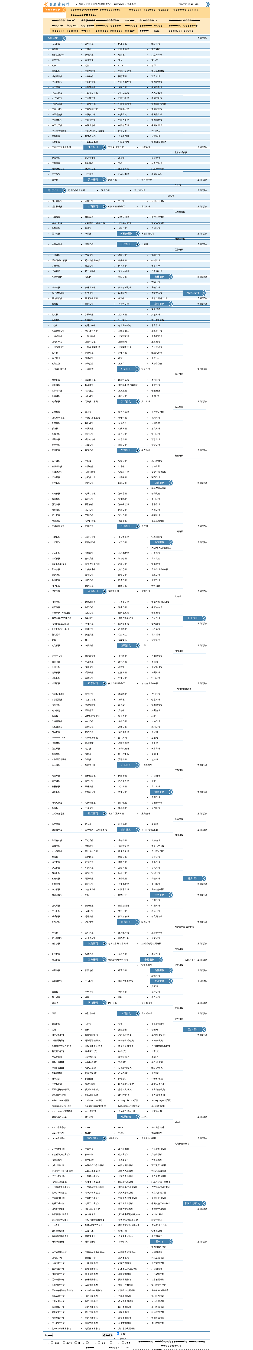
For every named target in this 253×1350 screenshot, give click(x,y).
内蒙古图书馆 (124, 1263)
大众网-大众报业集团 (161, 547)
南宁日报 (89, 781)
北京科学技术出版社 (160, 1182)
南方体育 (56, 710)
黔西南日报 (123, 889)
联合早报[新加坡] (126, 1084)
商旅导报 (56, 754)
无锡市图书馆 (58, 1317)
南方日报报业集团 (116, 683)
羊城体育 (89, 710)
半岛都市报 (123, 553)
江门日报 (89, 732)
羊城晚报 (122, 694)
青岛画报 (56, 575)
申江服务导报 (157, 320)
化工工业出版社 (125, 1203)
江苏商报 (122, 396)
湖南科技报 (90, 656)
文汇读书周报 (91, 331)
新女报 (88, 824)
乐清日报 (56, 450)
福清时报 (155, 515)
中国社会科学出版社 (94, 1165)
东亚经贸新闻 (58, 293)
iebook (177, 1122)
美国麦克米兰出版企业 (128, 1225)
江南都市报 (90, 537)
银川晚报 (56, 970)
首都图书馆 (156, 1252)
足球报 (121, 710)
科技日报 (56, 71)
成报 (87, 997)
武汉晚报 (122, 629)
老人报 (88, 748)
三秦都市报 (156, 932)
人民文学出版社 (148, 1138)
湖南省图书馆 (124, 1274)
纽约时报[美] (58, 1035)
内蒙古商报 (180, 239)
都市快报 (56, 423)
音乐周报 (56, 136)
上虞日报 (89, 445)
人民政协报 (57, 98)
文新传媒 (155, 309)
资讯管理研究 (157, 1024)
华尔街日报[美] (158, 1035)
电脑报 (121, 54)
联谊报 (55, 428)
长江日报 (89, 629)
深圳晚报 (155, 710)
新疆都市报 (57, 981)
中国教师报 (156, 125)
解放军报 (122, 44)
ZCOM (144, 1117)
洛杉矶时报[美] (125, 1035)
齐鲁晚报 (89, 553)
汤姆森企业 (90, 1236)
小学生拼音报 (124, 222)
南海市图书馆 (91, 1323)
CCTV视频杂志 (59, 1138)
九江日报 (122, 542)
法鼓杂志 (122, 1029)
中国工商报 (57, 93)
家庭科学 (155, 266)
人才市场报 (156, 347)
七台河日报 (123, 304)
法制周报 (122, 661)
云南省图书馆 (91, 1285)
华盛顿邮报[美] (92, 1035)
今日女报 (56, 667)
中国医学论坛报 (158, 103)
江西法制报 (156, 537)
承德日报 (89, 201)
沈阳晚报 (155, 255)
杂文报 (171, 195)
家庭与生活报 (157, 846)
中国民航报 (57, 120)
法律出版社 (57, 1160)
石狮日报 (89, 526)
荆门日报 (56, 645)
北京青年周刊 (157, 169)
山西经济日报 (157, 217)
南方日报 (89, 694)
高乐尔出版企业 (92, 1209)
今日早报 (56, 412)
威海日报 (155, 575)
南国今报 (122, 775)
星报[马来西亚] (158, 1084)
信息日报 (56, 537)
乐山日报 (155, 862)
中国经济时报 (91, 109)
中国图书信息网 (158, 142)
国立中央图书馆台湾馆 (62, 1290)
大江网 (144, 526)
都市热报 (122, 824)
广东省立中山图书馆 (127, 1268)
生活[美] (155, 1057)
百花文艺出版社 (158, 1165)
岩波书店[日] (157, 1236)
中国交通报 (90, 120)
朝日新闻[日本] (92, 1095)
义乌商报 (56, 445)
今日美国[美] (58, 1040)
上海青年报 (156, 331)
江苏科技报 (123, 380)
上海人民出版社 (125, 1171)
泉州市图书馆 (58, 1312)
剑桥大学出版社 (125, 1209)
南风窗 (154, 60)
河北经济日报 (157, 201)
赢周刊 (154, 754)
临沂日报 (56, 580)
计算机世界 (90, 136)
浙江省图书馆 (157, 1263)
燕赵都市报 (139, 190)
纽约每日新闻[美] (126, 1040)
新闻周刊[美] (58, 1051)
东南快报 (56, 499)
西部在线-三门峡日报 (62, 618)
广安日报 (89, 867)
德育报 (88, 228)
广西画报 (155, 775)
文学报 (55, 352)
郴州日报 (122, 678)
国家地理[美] (91, 1057)
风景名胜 (122, 423)
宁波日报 (89, 428)
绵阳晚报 (89, 878)
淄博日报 (122, 575)
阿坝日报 (122, 873)
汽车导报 (56, 743)
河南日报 (145, 591)
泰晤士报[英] (58, 1062)
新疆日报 (155, 975)
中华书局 (89, 1149)
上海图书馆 (57, 1258)
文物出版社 (156, 1154)
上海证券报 (57, 336)
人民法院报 (123, 93)
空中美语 (89, 1117)
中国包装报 (90, 103)
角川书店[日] (58, 1241)
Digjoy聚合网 (58, 1133)
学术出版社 (156, 1231)
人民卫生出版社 (92, 1171)
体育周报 (89, 634)
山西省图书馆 (91, 1263)
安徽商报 (122, 461)
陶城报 (88, 759)
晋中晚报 (56, 233)
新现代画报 (123, 748)
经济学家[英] (157, 1068)
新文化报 (89, 293)
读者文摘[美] (124, 1057)
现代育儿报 (90, 765)
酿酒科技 (122, 895)
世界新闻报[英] (125, 1068)
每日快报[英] (58, 1068)
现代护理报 (57, 206)
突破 (120, 997)
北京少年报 (123, 169)
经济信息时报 (157, 889)
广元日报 (89, 862)
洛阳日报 (89, 607)
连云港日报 (90, 380)
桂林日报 (56, 786)
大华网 (154, 732)
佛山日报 (122, 721)
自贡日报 (155, 857)
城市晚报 (56, 287)
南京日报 (179, 374)
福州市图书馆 (157, 1296)
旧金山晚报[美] (158, 1089)
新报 (87, 895)
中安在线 (145, 450)
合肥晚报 (122, 477)
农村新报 (155, 634)
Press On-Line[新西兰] (62, 1111)
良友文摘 (122, 640)
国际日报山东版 (59, 564)
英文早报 (56, 748)
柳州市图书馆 (124, 1323)
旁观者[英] (57, 1073)
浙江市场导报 (58, 417)
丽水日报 (155, 439)
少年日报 (122, 352)
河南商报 (56, 602)
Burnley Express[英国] (161, 1100)
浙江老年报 (123, 412)
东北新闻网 (57, 277)
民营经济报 (90, 705)
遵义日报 (56, 889)
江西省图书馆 (157, 1274)
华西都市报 (57, 840)
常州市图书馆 (91, 1317)
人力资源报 (57, 851)
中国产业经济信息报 (94, 131)
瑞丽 (153, 65)
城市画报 (122, 716)
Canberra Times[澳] (93, 1100)
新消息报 (89, 970)
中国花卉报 (57, 114)
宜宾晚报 (56, 878)
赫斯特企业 (156, 1220)
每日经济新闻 (124, 325)
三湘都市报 (156, 656)
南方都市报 (90, 699)
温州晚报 (56, 439)
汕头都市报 (57, 727)
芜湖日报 (155, 477)
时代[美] (122, 1051)
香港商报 (122, 992)
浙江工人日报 (157, 412)
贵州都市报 (123, 884)
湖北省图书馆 (91, 1274)
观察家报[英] (91, 1068)
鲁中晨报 (89, 558)
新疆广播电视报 (125, 981)
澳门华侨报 (90, 1013)
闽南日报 (122, 510)
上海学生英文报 (92, 347)
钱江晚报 (179, 407)
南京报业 (89, 390)
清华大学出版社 (92, 1192)
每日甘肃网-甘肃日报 (118, 943)
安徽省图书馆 (58, 1268)
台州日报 (122, 428)
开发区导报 (123, 932)
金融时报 (89, 76)
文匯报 (154, 986)
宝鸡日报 (89, 932)
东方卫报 (122, 390)
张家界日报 (156, 667)
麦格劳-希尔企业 (159, 1225)
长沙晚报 (122, 656)
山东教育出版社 (158, 1176)
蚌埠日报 (56, 483)
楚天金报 (155, 623)
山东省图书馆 (58, 1263)
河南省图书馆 (58, 1274)
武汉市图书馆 (58, 1307)
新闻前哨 (56, 634)
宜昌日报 (89, 645)
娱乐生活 (155, 997)
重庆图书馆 (123, 1258)
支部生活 (56, 363)
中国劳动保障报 (59, 131)
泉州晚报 (56, 510)
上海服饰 (89, 369)
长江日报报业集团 (60, 629)
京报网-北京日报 (116, 147)
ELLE (120, 65)
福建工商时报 (157, 521)
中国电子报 (57, 125)
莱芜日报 (89, 575)
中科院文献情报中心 (127, 1252)
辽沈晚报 (56, 255)
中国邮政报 (123, 109)
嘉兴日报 (122, 434)
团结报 (154, 661)
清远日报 (122, 759)
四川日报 (179, 835)
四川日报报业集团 (149, 830)
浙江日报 (145, 401)
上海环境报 (123, 336)
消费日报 (122, 131)
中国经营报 (57, 103)
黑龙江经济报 (91, 298)
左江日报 (122, 786)
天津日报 (112, 179)
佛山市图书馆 (157, 1317)
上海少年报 (57, 342)
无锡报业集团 (91, 401)
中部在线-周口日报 (160, 602)
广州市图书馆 (58, 1301)
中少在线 (122, 114)
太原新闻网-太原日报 (95, 222)
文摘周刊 (89, 461)
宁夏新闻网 (146, 965)
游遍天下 (155, 737)
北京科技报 (90, 169)
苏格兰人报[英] (125, 1089)
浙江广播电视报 (92, 417)
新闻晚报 (89, 320)
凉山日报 (56, 867)
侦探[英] (89, 1078)
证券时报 (155, 76)
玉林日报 (89, 786)
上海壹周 (122, 342)
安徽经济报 (57, 472)
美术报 (88, 412)
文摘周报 (89, 846)
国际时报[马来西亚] (61, 1089)
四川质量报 (123, 851)
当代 (87, 1029)
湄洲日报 (122, 515)
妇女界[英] (123, 1073)
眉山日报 (122, 867)
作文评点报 (156, 293)
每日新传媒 (146, 179)
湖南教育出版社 (59, 1182)
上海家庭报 (156, 336)
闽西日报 (155, 510)
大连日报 (89, 266)
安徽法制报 (57, 466)
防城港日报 (90, 792)
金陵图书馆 (123, 1312)
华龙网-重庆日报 (116, 813)
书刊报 (121, 201)
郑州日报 (122, 607)
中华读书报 (90, 98)
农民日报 (122, 87)
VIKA (121, 1133)
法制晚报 (89, 163)
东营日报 (155, 580)
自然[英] (56, 1078)
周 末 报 (155, 396)
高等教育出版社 (158, 1149)
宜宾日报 (155, 873)
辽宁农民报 (90, 271)
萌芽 (120, 358)
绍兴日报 (155, 428)
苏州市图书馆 (91, 1312)
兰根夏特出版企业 (60, 1214)
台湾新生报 (146, 1013)
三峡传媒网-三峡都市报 (96, 830)
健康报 (55, 179)
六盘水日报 (90, 889)
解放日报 (155, 314)
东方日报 (155, 992)
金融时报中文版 (59, 1117)
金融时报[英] (91, 1062)
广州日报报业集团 (183, 688)
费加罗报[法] (157, 1078)
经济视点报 (123, 613)
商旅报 (55, 808)
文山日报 (56, 911)
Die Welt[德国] (157, 1106)
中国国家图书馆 (158, 1247)
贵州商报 (155, 884)
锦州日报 (155, 260)
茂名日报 (56, 732)
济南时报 (155, 564)
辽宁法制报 (123, 271)
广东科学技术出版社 (160, 1187)
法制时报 (155, 808)
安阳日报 (89, 613)
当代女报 (56, 943)
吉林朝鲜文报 (124, 287)
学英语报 (56, 228)
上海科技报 (90, 342)
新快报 (121, 699)
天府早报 (89, 840)
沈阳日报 (122, 255)
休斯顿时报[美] (59, 1095)
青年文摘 (56, 60)
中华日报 (179, 1019)
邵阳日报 (56, 678)
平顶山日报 (123, 602)
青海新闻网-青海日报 (118, 959)
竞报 (120, 163)
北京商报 (56, 158)
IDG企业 (56, 1225)
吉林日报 (155, 282)
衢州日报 (89, 434)
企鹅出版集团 (58, 1231)
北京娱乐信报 (181, 152)
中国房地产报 (124, 82)
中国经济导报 (124, 71)
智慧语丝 (155, 640)
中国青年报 (123, 49)
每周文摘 (155, 493)
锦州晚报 (122, 260)
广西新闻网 (146, 765)
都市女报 (56, 569)
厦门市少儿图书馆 (126, 1328)
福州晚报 (122, 499)
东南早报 (155, 504)
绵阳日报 (122, 857)
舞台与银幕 (123, 754)
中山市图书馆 (58, 1323)
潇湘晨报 (89, 667)
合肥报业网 (90, 477)
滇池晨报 (56, 905)
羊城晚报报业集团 (149, 683)
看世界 (88, 754)
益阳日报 (122, 672)
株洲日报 (155, 672)
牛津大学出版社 (158, 1209)
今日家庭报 (123, 537)
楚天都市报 (123, 623)
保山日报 (155, 905)
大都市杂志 (156, 363)
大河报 (178, 596)
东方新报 (89, 661)
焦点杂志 (89, 743)
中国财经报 (90, 71)
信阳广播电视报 (125, 618)
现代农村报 (156, 461)
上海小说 (155, 358)
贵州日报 (89, 884)
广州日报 (155, 694)
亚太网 (55, 1003)
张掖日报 (89, 954)
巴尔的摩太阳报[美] (160, 1046)
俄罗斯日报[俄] (92, 1089)
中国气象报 (156, 98)
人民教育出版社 (182, 1143)
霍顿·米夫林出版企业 (128, 1220)
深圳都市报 (156, 705)
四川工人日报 (157, 851)
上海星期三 (123, 331)
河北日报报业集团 (76, 190)
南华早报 (89, 992)
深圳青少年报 (91, 737)
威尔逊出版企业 (125, 1236)
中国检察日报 (91, 93)
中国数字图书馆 (59, 1252)
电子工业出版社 (92, 1203)
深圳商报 (56, 705)
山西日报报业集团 (116, 206)
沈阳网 (88, 277)
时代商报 (122, 266)
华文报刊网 (123, 136)
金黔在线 (56, 884)
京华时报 (155, 158)
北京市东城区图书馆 (61, 1328)
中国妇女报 (90, 114)
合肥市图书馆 (124, 1296)
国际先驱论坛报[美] (94, 1046)
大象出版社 (156, 1160)
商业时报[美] (124, 1095)
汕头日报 (155, 721)
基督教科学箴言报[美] (62, 1046)
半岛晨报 (89, 255)
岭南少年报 (123, 743)
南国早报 (56, 775)
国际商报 (122, 76)
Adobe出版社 (157, 1214)
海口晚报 (122, 802)
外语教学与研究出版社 (62, 1171)
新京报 (121, 158)
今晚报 (178, 185)
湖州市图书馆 (157, 1323)
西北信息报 (90, 938)
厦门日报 (155, 499)
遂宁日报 (56, 862)
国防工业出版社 (158, 1198)
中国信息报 (90, 125)
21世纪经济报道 (92, 716)
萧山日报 (122, 445)
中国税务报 (156, 87)
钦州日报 (56, 792)
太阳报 (88, 1024)
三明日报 (89, 515)
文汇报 (55, 314)
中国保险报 (57, 82)
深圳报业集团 (58, 694)
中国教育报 (123, 125)
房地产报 (155, 287)
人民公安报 (156, 93)
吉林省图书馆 (91, 1279)
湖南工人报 (57, 656)
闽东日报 (89, 510)
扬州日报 (155, 380)
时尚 (87, 65)
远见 (54, 1029)
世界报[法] (57, 1084)
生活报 (121, 298)
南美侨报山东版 (92, 564)
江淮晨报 (56, 477)
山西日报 (145, 206)
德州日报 (89, 586)
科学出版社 (90, 1160)
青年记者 (155, 586)
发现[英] (155, 1073)
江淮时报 (89, 466)
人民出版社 (113, 1138)
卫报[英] (122, 1062)
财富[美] (155, 1051)
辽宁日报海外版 (92, 260)
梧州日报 (122, 792)
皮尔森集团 (90, 1214)
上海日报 (122, 314)
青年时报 (122, 417)
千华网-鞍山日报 (59, 260)
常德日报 (89, 678)
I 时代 (54, 325)
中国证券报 (90, 87)
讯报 (54, 1013)
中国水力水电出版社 (127, 1198)
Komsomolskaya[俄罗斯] (129, 1106)
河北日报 (105, 190)
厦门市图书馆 (157, 1307)
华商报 (55, 932)
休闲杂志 (155, 423)
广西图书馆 (156, 1268)
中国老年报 (156, 114)
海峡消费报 (90, 521)
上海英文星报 (124, 347)
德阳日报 (122, 862)
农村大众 (155, 558)
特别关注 (122, 634)
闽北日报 (56, 515)
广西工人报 (123, 781)
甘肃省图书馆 (157, 1279)
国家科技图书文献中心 (95, 1252)
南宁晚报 (56, 781)
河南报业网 (113, 591)
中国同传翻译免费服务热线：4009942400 (105, 4)
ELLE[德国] (90, 1111)
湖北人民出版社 (158, 1171)
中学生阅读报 (157, 222)
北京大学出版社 (59, 1192)
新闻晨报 (56, 320)
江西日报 (179, 531)
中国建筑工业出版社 (160, 1203)
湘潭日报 (56, 683)
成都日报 (122, 840)
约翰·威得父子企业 (93, 1225)
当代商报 (56, 661)
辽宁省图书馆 (58, 1279)
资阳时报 (155, 878)
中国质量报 (156, 109)
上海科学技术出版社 (61, 1187)
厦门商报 (89, 504)
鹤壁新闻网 (90, 602)
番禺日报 (89, 727)
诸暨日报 (155, 445)
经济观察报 (57, 76)
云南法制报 (123, 905)
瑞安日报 (89, 450)
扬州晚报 (56, 385)
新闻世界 (155, 466)
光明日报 (89, 44)
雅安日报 (89, 873)
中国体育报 (156, 120)
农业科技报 (57, 938)
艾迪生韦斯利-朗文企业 (129, 1214)
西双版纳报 (123, 916)
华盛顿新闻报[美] (126, 1046)
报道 (120, 1024)
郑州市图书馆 (91, 1307)
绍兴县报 (56, 434)
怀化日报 (155, 678)
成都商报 (56, 846)
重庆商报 (56, 824)
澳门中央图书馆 (158, 1285)
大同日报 (122, 228)
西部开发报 (57, 895)
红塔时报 (56, 922)
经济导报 (155, 553)
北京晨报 (145, 147)
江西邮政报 (90, 542)
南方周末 (155, 49)
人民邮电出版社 (59, 1149)
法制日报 (56, 142)
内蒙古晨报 (57, 244)
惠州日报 (122, 727)
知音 (120, 60)
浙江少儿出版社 (125, 1182)
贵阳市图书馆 (58, 1296)
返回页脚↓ (202, 38)
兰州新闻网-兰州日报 (151, 943)
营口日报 (122, 277)
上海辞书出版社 (92, 1176)
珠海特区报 (57, 721)
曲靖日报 (155, 911)
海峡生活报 (123, 504)
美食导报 (155, 748)
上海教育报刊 (58, 347)
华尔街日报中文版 (126, 1111)
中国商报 (56, 87)
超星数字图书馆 (92, 1328)
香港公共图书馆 (125, 1285)
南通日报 (56, 401)
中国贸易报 (156, 82)
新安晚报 (56, 461)
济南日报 (122, 564)
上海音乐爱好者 (59, 369)
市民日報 (179, 1008)
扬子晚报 (145, 369)
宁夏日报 (179, 965)
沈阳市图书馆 (91, 1301)
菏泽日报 (56, 586)
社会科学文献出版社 (61, 1154)
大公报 (55, 992)
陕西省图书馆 (124, 1279)
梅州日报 (155, 727)
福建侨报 (122, 521)
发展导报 (89, 217)
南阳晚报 (56, 607)
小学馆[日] (123, 1241)
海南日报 (155, 797)
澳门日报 (112, 1003)
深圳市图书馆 (124, 1307)
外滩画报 (89, 358)
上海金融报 (90, 336)
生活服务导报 (58, 813)
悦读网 (88, 1133)
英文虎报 (56, 997)
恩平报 (154, 743)
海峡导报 (122, 493)
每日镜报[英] (157, 1062)
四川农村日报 (91, 851)
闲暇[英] (122, 1078)
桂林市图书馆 (157, 1312)
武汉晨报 (155, 629)
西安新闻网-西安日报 (184, 927)
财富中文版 (156, 1111)
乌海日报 (89, 244)
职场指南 (89, 363)
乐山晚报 (122, 878)
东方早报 (155, 325)
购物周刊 (89, 618)
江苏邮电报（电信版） (128, 385)
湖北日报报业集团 (60, 623)
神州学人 (155, 131)
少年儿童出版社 (59, 1165)
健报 (153, 781)
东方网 (121, 363)
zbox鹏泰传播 (157, 1127)
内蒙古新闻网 (147, 233)
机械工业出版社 (59, 1203)
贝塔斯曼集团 (59, 1209)
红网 (143, 645)
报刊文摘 (122, 320)
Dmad (120, 1127)
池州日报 (89, 483)
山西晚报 (56, 217)
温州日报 (155, 434)
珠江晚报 (56, 765)
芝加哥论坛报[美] (93, 1040)
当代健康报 (90, 569)
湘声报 (121, 667)
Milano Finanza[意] (60, 1100)
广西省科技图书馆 (126, 1290)
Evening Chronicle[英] (128, 1100)
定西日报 (56, 959)
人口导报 (122, 569)
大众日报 (56, 553)
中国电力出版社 (92, 1198)
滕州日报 (122, 586)
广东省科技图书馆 (93, 1290)
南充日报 (155, 867)
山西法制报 (123, 217)
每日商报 (89, 423)
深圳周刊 (122, 737)
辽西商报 (56, 266)
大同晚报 (155, 228)
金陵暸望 (155, 390)
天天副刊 (56, 174)
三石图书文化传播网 (61, 147)
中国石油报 (57, 109)
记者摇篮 (56, 271)
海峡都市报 (90, 493)
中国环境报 (123, 98)
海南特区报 (90, 802)
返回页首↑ (202, 147)
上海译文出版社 (125, 1176)
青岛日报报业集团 (159, 569)
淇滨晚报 (155, 613)
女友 (54, 65)
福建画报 (56, 521)
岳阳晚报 (89, 672)
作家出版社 (90, 1154)
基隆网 (154, 1029)
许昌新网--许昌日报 (61, 613)
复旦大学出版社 (158, 1192)
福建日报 (56, 493)
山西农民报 (57, 222)
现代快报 (89, 385)
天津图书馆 (90, 1258)
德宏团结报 (156, 916)
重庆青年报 (57, 830)
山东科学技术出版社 (94, 1187)
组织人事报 (156, 352)
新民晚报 (89, 314)
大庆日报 (89, 304)
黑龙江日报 (57, 298)
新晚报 (55, 304)
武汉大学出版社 (125, 1192)
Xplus (87, 1127)
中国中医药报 (124, 103)
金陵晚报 (56, 396)
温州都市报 (90, 439)
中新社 (88, 49)
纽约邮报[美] (157, 1040)
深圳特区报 (57, 699)
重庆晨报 (179, 819)
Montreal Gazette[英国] (62, 1106)
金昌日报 (122, 954)
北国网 (144, 244)
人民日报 (56, 44)
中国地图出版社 (125, 1165)
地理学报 (155, 136)
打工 (87, 640)
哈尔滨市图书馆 (125, 1301)
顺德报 (154, 759)
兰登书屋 (89, 1231)
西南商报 (89, 857)
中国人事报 (123, 120)
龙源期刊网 (156, 1133)
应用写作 (122, 293)
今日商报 (89, 396)
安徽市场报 (90, 472)
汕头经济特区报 (59, 759)
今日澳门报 (146, 1003)
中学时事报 (123, 174)
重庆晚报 (145, 813)
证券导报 (122, 808)
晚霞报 (55, 857)
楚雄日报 (89, 916)
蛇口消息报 (123, 732)
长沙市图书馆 (157, 1301)
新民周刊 (56, 358)
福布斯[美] (57, 1057)
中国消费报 (90, 82)
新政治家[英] (91, 1073)
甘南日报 (56, 954)
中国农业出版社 (59, 1198)
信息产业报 (156, 163)
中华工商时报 (157, 71)
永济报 (88, 233)
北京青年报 (156, 54)
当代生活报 (90, 775)
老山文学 (89, 922)
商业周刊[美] (91, 1051)
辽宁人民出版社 (59, 1176)
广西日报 (179, 770)
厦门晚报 (56, 504)
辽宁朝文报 (156, 271)
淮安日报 (155, 385)
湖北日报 (89, 623)
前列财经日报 (58, 169)
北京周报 (89, 174)
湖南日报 (179, 651)
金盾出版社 (123, 1160)
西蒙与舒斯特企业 (60, 1236)
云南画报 (89, 905)
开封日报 (155, 618)
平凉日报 (155, 954)
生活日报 (56, 558)
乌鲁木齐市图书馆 (159, 1290)
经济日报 (155, 44)
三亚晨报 (89, 808)
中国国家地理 (91, 142)
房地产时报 (90, 325)
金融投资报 (123, 846)
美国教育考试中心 (60, 1220)
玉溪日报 (89, 911)
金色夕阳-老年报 (159, 298)
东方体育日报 (58, 331)
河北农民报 (57, 201)
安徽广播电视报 (158, 472)
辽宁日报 (179, 249)
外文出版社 (123, 1154)
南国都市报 (156, 802)
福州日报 (89, 499)
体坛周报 (89, 54)
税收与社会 (123, 938)
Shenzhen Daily (58, 737)
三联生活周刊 (58, 54)
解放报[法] (90, 1084)
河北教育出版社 (92, 1182)
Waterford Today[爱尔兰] (96, 1106)
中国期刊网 (123, 142)
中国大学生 (156, 174)
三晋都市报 (180, 212)
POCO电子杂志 (59, 1127)
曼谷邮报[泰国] (158, 1095)
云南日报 (155, 900)
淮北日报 (122, 483)
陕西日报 (145, 922)
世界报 (121, 466)
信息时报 (155, 699)
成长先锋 (56, 591)
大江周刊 (56, 542)
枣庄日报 (122, 580)
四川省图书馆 (58, 1285)
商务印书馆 (123, 1149)
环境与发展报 (58, 526)
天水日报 (179, 949)
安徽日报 (179, 455)
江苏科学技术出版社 (127, 1187)
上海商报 (155, 342)
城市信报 (122, 558)
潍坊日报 (89, 580)
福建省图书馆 (91, 1268)
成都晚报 (155, 840)
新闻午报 (89, 352)
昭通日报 (56, 916)
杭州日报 (155, 417)
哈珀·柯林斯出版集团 (95, 1220)
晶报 (153, 716)
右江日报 (155, 786)
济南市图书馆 (91, 1296)
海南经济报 (57, 802)
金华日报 (122, 439)
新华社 (55, 49)
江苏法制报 (57, 390)
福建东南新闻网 (158, 488)
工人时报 (89, 981)
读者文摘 (89, 60)
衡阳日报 (56, 672)
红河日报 (122, 911)
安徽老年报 (123, 472)
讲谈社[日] (90, 1241)
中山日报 (89, 721)
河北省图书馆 (157, 1258)
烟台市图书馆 (124, 1317)
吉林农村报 (90, 287)
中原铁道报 (156, 607)
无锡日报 (56, 380)
